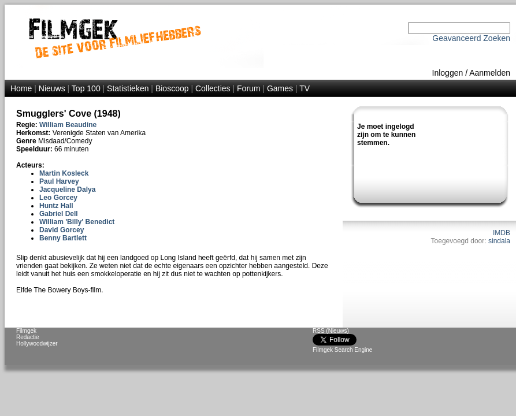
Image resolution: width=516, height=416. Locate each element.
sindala (499, 241)
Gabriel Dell (58, 214)
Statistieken (128, 88)
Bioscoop (172, 88)
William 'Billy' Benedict (76, 222)
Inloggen (447, 72)
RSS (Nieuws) (331, 331)
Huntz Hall (56, 206)
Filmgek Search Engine (342, 350)
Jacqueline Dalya (67, 189)
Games (280, 88)
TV (304, 88)
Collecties (213, 88)
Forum (248, 88)
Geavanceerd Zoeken (471, 38)
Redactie (27, 337)
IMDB (501, 233)
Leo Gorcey (58, 198)
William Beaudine (67, 125)
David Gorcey (61, 230)
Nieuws (52, 88)
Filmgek (26, 331)
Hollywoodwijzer (37, 343)
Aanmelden (489, 72)
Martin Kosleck (63, 173)
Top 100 (86, 88)
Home (21, 88)
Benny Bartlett (63, 238)
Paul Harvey (59, 181)
